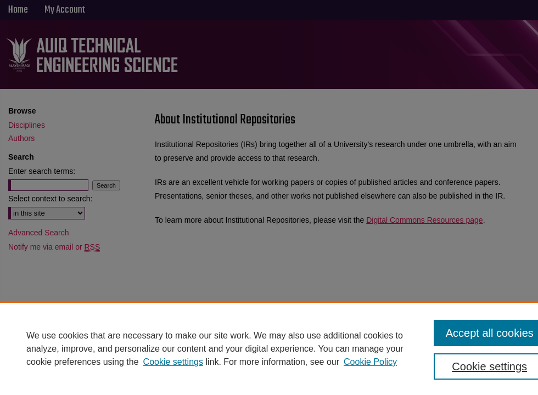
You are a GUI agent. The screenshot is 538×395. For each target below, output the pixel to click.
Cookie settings (173, 361)
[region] (269, 348)
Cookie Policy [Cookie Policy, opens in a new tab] (370, 361)
